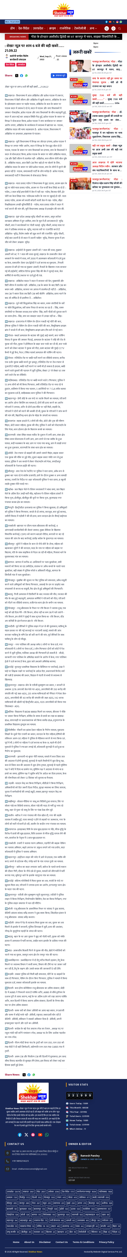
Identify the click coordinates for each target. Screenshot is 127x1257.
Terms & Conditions (83, 1242)
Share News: (12, 1075)
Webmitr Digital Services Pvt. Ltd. (107, 1252)
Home (16, 1242)
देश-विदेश (23, 28)
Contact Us (62, 1242)
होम (12, 28)
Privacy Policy (106, 1242)
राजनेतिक (65, 28)
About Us (29, 1242)
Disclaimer (45, 1242)
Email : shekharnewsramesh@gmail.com (29, 1169)
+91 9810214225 (20, 1161)
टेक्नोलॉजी (80, 28)
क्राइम (52, 28)
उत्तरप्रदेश (39, 28)
